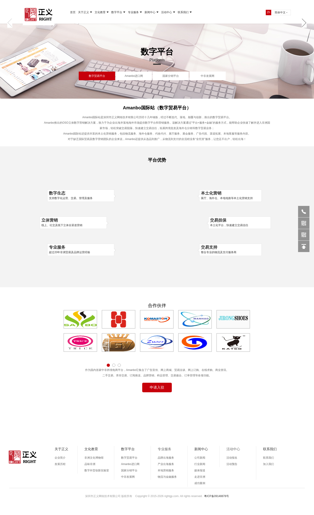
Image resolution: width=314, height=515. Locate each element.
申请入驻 (157, 387)
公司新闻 (199, 457)
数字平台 (116, 12)
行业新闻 (199, 464)
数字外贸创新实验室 (96, 470)
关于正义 (83, 12)
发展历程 (60, 464)
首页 (73, 12)
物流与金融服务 (167, 476)
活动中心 (166, 12)
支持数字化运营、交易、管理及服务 (81, 195)
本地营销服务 (166, 470)
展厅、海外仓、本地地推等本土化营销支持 (230, 195)
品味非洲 (89, 464)
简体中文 (280, 12)
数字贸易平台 (97, 76)
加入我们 (268, 464)
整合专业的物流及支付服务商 (230, 249)
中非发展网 (207, 76)
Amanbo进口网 (134, 76)
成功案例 (199, 483)
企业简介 (60, 457)
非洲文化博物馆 (94, 457)
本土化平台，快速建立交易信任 (239, 222)
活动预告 (231, 464)
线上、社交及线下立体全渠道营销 (73, 222)
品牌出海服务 (166, 457)
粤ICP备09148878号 (216, 496)
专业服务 (133, 12)
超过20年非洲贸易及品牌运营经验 (81, 249)
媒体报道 (199, 470)
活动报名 (231, 457)
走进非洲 (199, 476)
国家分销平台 (170, 76)
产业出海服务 (166, 464)
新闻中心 (149, 12)
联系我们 (183, 12)
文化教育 (100, 12)
